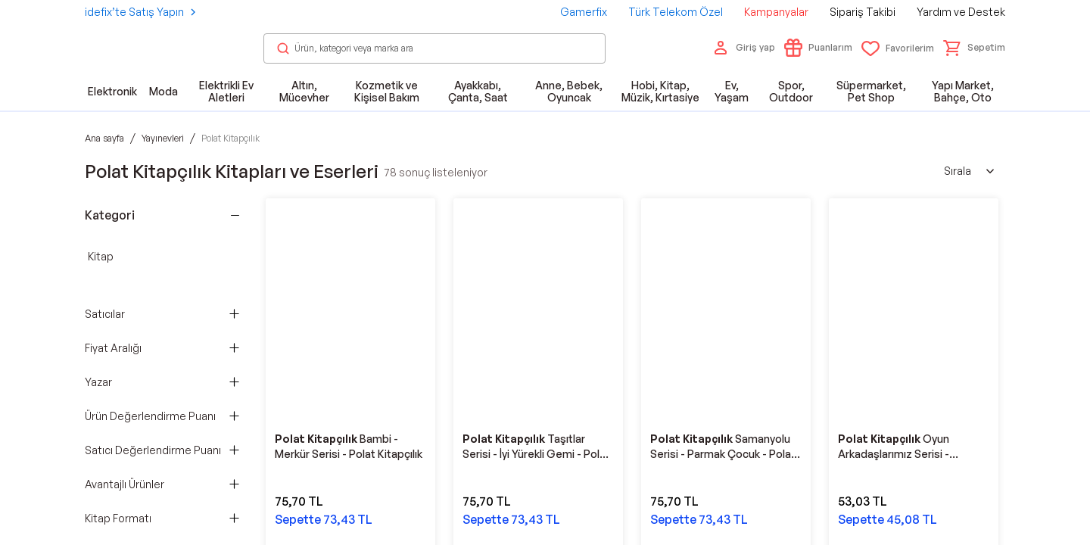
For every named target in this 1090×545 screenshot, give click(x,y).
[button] (974, 48)
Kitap (101, 256)
